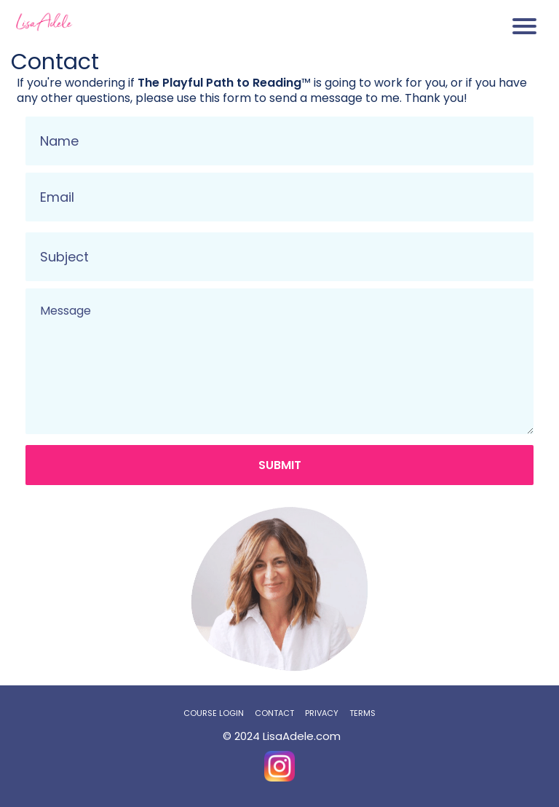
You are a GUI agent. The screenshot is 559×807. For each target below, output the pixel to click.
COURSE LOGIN (213, 713)
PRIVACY (321, 713)
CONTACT (274, 713)
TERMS (362, 713)
